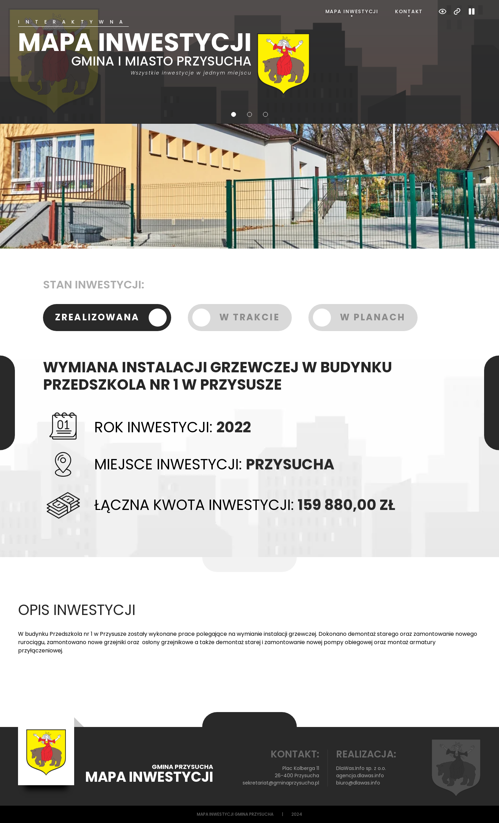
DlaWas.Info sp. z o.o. (361, 768)
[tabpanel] (249, 57)
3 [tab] (265, 114)
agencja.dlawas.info (360, 775)
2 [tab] (249, 114)
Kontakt (409, 11)
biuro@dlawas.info (358, 782)
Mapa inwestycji (351, 11)
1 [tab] (233, 114)
